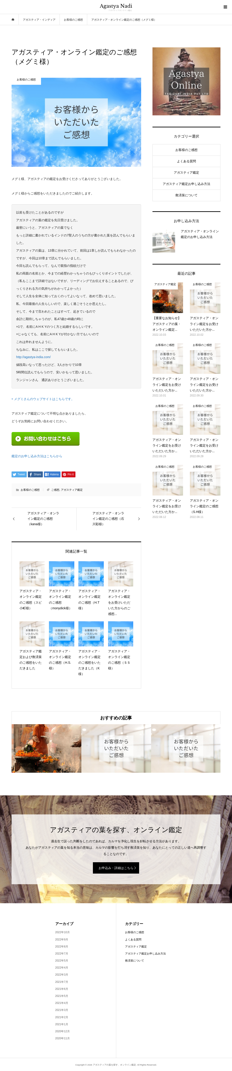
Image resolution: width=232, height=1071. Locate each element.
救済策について (186, 195)
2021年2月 (61, 1017)
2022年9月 (61, 939)
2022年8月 (61, 946)
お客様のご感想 (30, 489)
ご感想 (55, 489)
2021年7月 (61, 982)
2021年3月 (61, 1010)
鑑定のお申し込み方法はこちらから (37, 456)
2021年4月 (61, 1003)
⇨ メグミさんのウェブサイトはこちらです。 (43, 399)
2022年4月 (61, 967)
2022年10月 (62, 932)
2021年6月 (61, 989)
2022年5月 (61, 960)
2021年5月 (61, 996)
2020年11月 (62, 1038)
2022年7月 (61, 953)
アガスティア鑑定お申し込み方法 (186, 184)
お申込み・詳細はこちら (116, 868)
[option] (46, 748)
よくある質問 (186, 161)
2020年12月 (62, 1031)
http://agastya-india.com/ (33, 357)
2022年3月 (61, 974)
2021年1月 (61, 1024)
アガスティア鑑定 (72, 489)
